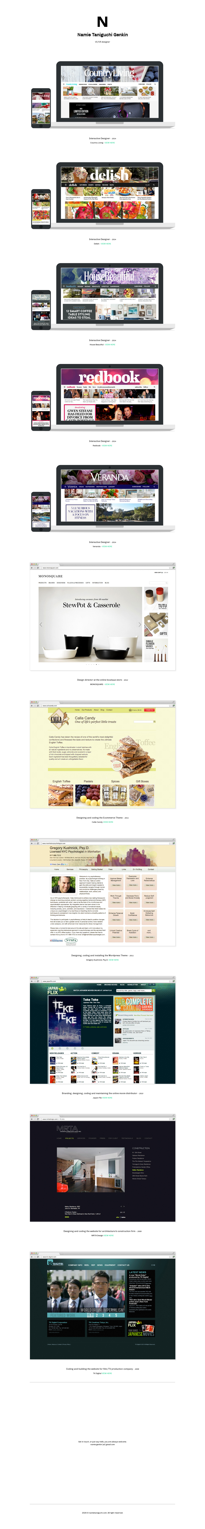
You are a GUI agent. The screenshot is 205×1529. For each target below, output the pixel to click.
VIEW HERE (110, 143)
